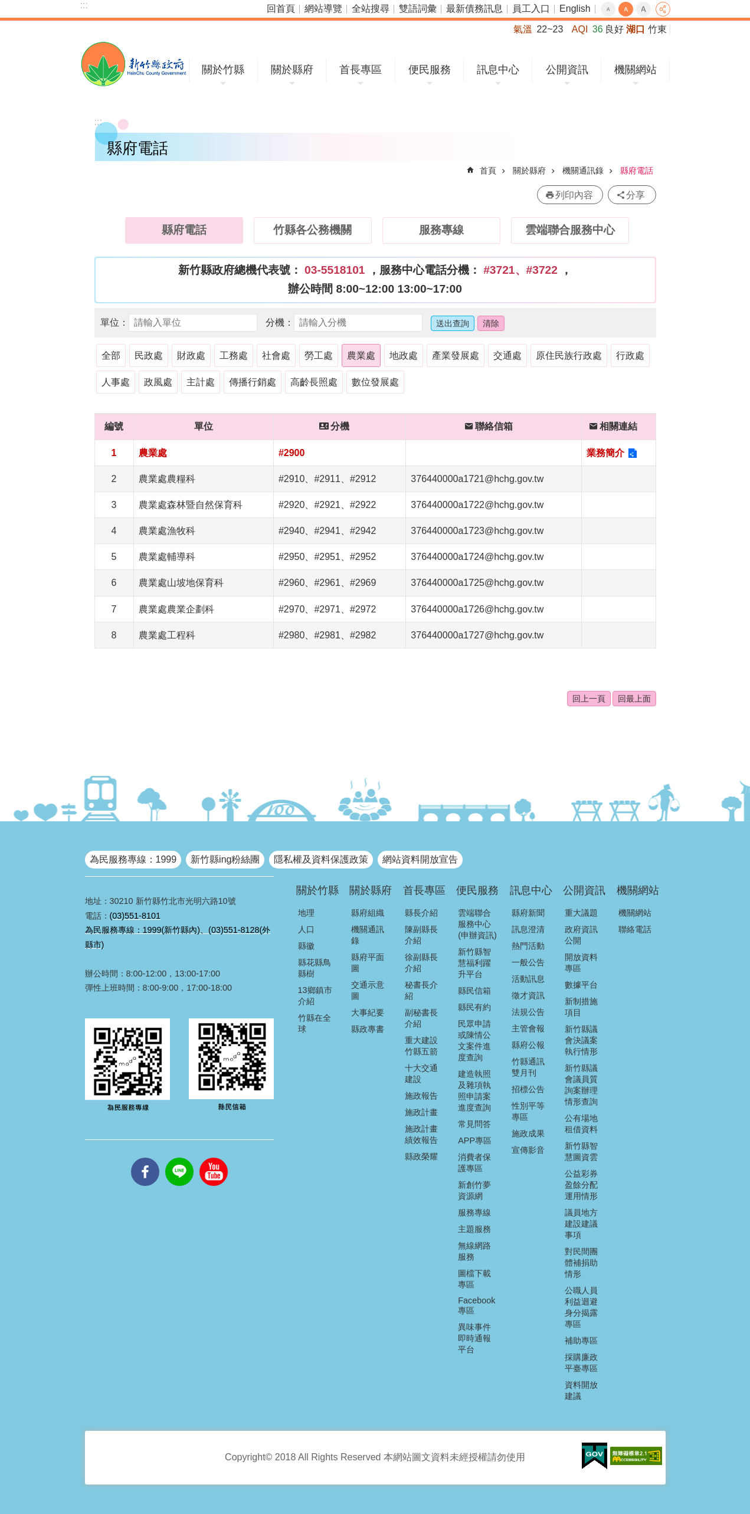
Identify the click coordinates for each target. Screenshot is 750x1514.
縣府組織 (367, 912)
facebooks (145, 1158)
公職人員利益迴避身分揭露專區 (581, 1307)
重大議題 (581, 912)
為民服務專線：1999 (133, 859)
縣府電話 (636, 170)
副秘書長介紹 (421, 1018)
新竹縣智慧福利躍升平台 (474, 963)
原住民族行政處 (569, 355)
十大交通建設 (421, 1073)
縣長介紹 (421, 912)
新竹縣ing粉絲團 (225, 859)
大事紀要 (367, 1012)
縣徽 (306, 946)
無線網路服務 (474, 1251)
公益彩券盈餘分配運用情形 (581, 1185)
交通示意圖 (367, 990)
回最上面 (634, 698)
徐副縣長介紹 (421, 962)
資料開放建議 (581, 1390)
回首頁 (281, 9)
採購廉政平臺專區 (581, 1362)
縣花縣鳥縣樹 (314, 968)
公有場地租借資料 (581, 1123)
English (574, 9)
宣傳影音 (528, 1150)
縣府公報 (528, 1045)
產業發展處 (455, 355)
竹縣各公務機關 (312, 230)
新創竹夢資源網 (474, 1190)
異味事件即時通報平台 (474, 1338)
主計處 (200, 382)
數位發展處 (375, 382)
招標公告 (528, 1089)
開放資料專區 (581, 962)
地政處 (403, 355)
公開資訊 (567, 70)
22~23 (549, 29)
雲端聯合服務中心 (570, 230)
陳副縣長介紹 (421, 935)
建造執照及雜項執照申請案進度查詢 (474, 1090)
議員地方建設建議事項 (581, 1224)
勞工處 (318, 355)
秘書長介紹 (421, 990)
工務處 (234, 355)
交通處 (507, 355)
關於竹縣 (223, 70)
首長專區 (360, 70)
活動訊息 (528, 979)
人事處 (115, 382)
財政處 (191, 355)
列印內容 (574, 195)
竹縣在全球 (314, 1023)
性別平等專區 (528, 1111)
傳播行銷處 (252, 382)
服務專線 (441, 230)
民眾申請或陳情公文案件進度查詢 (474, 1040)
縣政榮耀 (421, 1156)
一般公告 (528, 962)
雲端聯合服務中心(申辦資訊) (477, 924)
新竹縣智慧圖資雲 (581, 1151)
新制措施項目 (581, 1007)
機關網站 (635, 70)
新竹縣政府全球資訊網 (133, 64)
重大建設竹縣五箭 (421, 1045)
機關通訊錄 (583, 170)
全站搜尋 (370, 9)
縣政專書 (367, 1029)
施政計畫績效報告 (421, 1134)
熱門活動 (528, 946)
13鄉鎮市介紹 (315, 995)
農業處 (361, 355)
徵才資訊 (528, 995)
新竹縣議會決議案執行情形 (581, 1040)
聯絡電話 (634, 929)
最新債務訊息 (474, 9)
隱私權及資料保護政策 (321, 859)
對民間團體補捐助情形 (581, 1263)
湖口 (635, 29)
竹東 (657, 29)
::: (84, 5)
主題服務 (474, 1229)
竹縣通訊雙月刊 (528, 1067)
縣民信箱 (474, 990)
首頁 (488, 170)
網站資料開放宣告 (420, 859)
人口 (306, 929)
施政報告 (421, 1095)
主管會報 (528, 1028)
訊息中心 (498, 70)
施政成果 (528, 1133)
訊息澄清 (528, 929)
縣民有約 (474, 1007)
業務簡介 (605, 453)
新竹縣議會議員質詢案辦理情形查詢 (581, 1084)
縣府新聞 (528, 912)
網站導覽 (323, 9)
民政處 (149, 355)
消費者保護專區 (474, 1162)
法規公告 (528, 1012)
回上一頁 (588, 698)
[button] (594, 1456)
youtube (213, 1158)
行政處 (630, 355)
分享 (663, 9)
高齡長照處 (314, 382)
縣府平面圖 (367, 962)
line (179, 1158)
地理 (306, 912)
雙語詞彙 (418, 9)
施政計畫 (421, 1112)
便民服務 (429, 70)
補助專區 (581, 1340)
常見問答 (474, 1124)
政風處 (158, 382)
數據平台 (581, 984)
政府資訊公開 (581, 935)
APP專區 (475, 1140)
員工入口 (531, 9)
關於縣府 (292, 70)
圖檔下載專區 (474, 1279)
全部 (110, 355)
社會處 (276, 355)
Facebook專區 (476, 1305)
